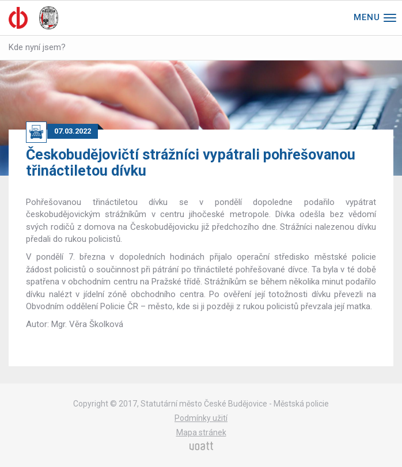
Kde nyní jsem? (37, 47)
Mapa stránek (201, 432)
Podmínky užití (201, 418)
